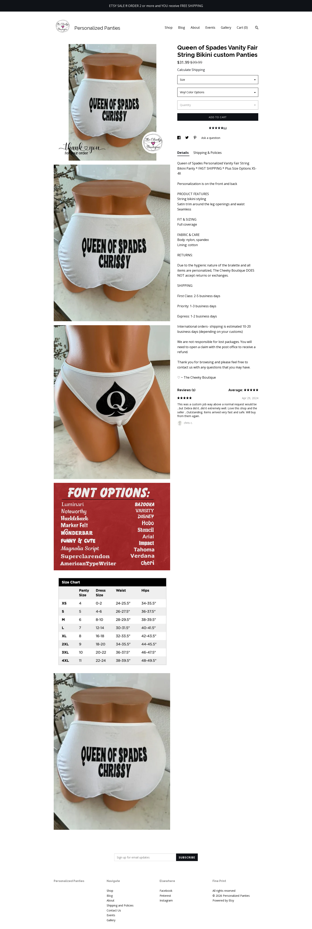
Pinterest (165, 896)
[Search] (256, 28)
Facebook (166, 891)
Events (210, 27)
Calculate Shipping (191, 70)
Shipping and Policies (120, 905)
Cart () (242, 27)
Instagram (166, 900)
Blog (181, 27)
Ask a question (210, 138)
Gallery (226, 27)
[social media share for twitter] (187, 138)
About (195, 27)
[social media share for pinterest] (195, 138)
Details (183, 152)
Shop (169, 27)
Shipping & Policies (207, 152)
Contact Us (114, 910)
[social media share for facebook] (179, 138)
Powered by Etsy (223, 900)
